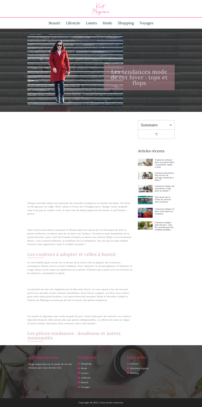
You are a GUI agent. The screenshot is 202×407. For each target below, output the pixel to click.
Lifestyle (73, 23)
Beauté (54, 23)
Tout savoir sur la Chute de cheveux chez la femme (163, 199)
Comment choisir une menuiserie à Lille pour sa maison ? (165, 188)
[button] (171, 125)
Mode (107, 23)
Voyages (146, 23)
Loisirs (91, 23)
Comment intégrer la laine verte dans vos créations (164, 211)
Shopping (126, 23)
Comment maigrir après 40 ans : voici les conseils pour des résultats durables (164, 226)
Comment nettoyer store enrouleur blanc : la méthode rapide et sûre (165, 163)
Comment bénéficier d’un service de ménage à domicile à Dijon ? (164, 176)
